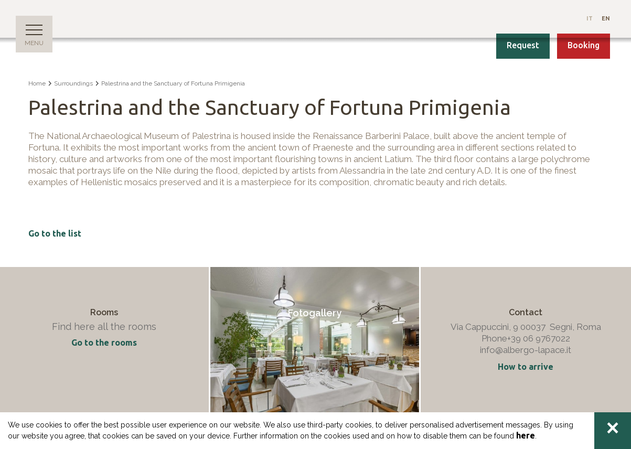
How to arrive (525, 366)
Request (523, 45)
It (590, 18)
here (525, 435)
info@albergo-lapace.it (525, 350)
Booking (584, 45)
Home (37, 83)
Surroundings (73, 83)
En (606, 18)
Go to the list (54, 233)
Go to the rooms (104, 342)
